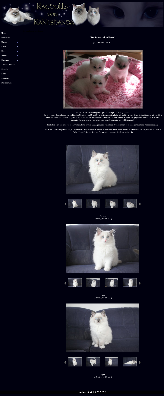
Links (3, 74)
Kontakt (4, 69)
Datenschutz (6, 83)
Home (3, 33)
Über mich (5, 38)
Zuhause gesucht (8, 65)
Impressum (6, 78)
